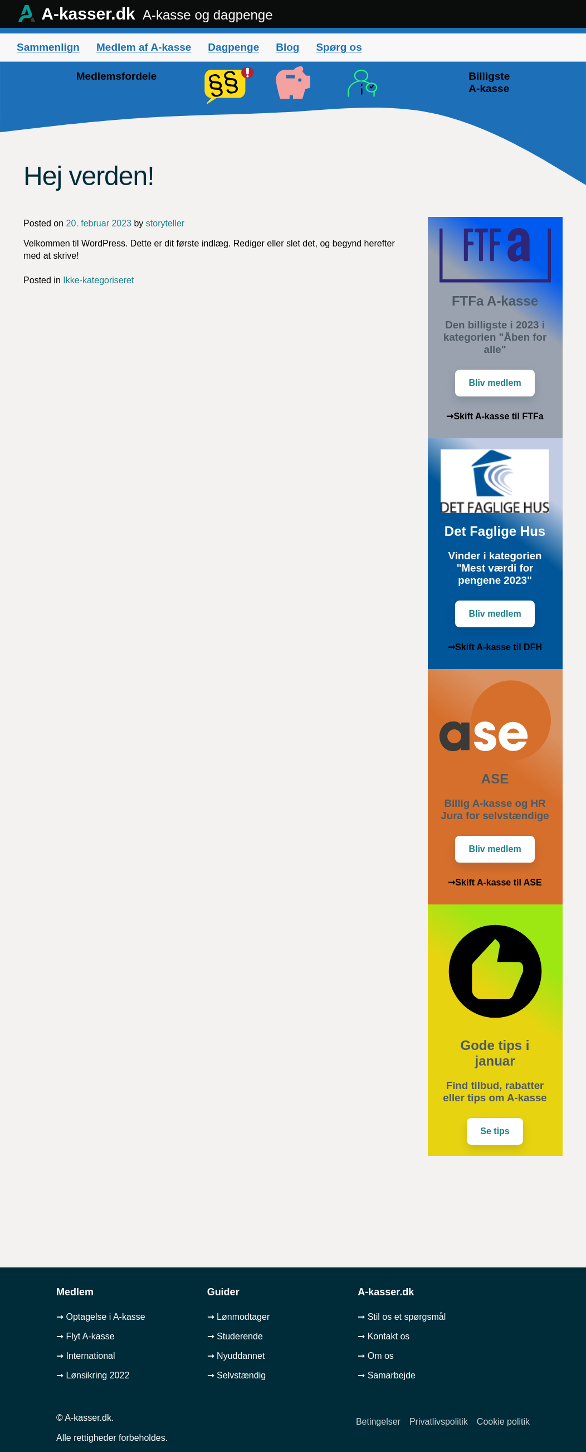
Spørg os (339, 47)
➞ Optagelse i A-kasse (100, 1317)
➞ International (85, 1356)
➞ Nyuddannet (236, 1356)
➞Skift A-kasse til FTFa (494, 416)
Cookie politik (503, 1421)
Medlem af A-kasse (143, 47)
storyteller (165, 223)
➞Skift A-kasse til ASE (494, 882)
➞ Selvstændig (236, 1375)
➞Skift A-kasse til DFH (495, 647)
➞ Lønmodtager (238, 1317)
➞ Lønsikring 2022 (92, 1375)
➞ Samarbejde (387, 1375)
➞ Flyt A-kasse (85, 1336)
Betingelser (378, 1421)
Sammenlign (48, 47)
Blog (287, 47)
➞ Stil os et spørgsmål (402, 1317)
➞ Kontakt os (383, 1336)
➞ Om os (376, 1356)
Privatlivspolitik (438, 1421)
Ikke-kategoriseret (98, 280)
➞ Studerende (235, 1336)
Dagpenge (233, 47)
